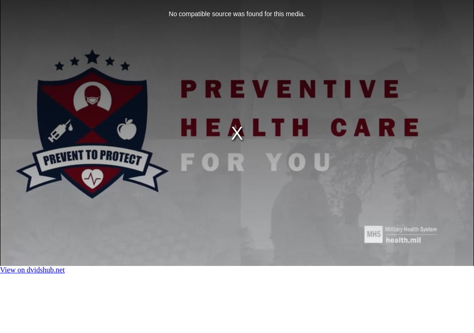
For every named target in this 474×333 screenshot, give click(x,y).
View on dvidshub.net (32, 270)
